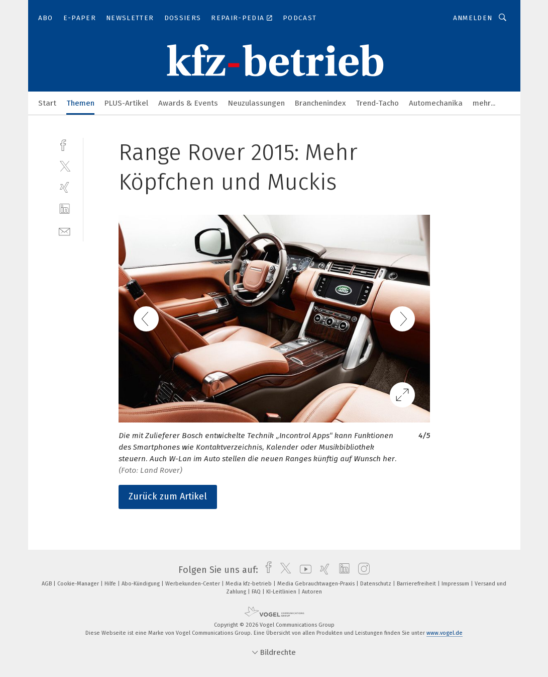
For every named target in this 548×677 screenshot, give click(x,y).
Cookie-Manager (78, 583)
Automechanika (436, 103)
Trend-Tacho (377, 103)
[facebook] (64, 144)
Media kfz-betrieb (249, 583)
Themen (80, 103)
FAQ (257, 591)
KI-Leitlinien (282, 591)
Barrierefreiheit (417, 583)
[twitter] (64, 165)
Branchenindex (320, 103)
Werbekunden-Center (193, 583)
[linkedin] (64, 209)
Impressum (456, 583)
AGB (47, 583)
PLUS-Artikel (126, 103)
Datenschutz (376, 583)
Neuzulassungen (256, 103)
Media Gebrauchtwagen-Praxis (316, 583)
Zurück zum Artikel (168, 496)
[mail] (64, 230)
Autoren (312, 591)
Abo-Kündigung (141, 583)
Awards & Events (188, 103)
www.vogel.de (444, 633)
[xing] (64, 187)
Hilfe (111, 583)
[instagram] (361, 569)
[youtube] (303, 569)
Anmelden (473, 18)
